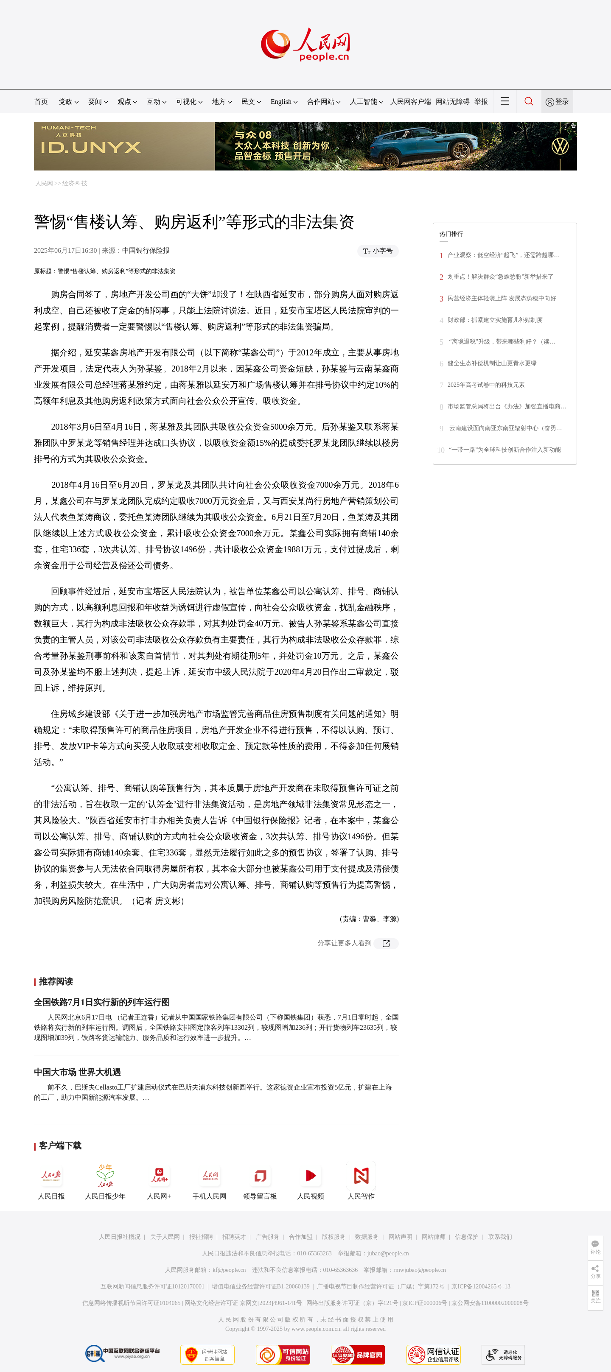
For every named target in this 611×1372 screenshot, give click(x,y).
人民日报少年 (105, 1180)
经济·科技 (75, 183)
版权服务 (334, 1237)
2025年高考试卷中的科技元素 (486, 385)
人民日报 (51, 1180)
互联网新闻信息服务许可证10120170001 (153, 1286)
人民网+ (159, 1180)
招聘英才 (234, 1237)
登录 (562, 101)
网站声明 (400, 1237)
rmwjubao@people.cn (419, 1270)
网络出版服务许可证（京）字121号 (352, 1303)
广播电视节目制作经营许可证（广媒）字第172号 (381, 1286)
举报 (481, 101)
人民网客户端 (410, 101)
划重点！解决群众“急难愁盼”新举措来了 (501, 277)
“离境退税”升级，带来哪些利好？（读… (501, 341)
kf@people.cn (229, 1270)
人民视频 (310, 1180)
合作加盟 (301, 1237)
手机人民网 (210, 1180)
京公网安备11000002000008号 (489, 1303)
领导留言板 (260, 1180)
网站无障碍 (453, 101)
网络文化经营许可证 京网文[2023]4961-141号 (243, 1303)
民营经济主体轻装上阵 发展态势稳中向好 (502, 298)
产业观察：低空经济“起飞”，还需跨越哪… (504, 255)
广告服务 (268, 1237)
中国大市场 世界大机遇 (77, 1072)
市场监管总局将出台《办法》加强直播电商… (507, 406)
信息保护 (467, 1237)
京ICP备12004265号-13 (480, 1286)
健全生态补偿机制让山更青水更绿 (492, 363)
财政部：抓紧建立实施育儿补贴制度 (495, 320)
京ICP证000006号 (424, 1303)
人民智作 (361, 1180)
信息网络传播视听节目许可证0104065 (131, 1303)
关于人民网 (165, 1237)
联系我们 (500, 1237)
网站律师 (434, 1237)
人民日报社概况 (119, 1237)
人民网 (44, 183)
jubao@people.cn (388, 1253)
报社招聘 (201, 1237)
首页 (41, 101)
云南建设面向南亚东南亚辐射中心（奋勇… (505, 428)
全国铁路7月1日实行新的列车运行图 (102, 1002)
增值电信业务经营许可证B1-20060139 (261, 1286)
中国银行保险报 (146, 250)
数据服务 (367, 1237)
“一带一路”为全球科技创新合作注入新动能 (505, 450)
